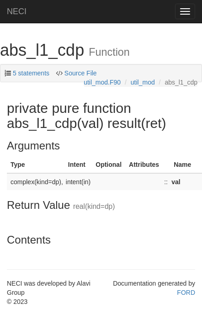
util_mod (143, 82)
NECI (17, 11)
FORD (186, 292)
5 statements (31, 73)
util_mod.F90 (102, 82)
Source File (80, 73)
